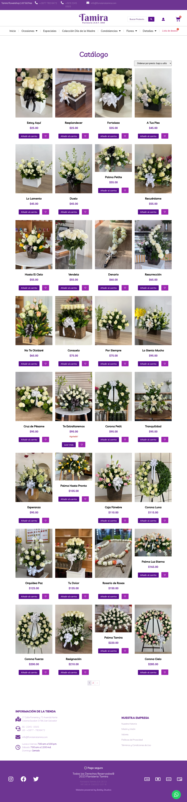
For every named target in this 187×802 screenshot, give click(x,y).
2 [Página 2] (93, 683)
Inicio (12, 31)
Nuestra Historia (129, 723)
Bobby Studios (104, 789)
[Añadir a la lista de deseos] (45, 136)
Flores (131, 31)
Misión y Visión (128, 729)
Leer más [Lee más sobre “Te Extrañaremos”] (68, 444)
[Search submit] (151, 19)
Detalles (149, 31)
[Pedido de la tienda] (153, 63)
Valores (124, 734)
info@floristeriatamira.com (103, 3)
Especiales (49, 31)
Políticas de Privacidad (132, 739)
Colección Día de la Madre (78, 31)
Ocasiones (29, 31)
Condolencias (111, 31)
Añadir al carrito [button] (29, 136)
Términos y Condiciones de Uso (136, 745)
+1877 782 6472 (48, 3)
